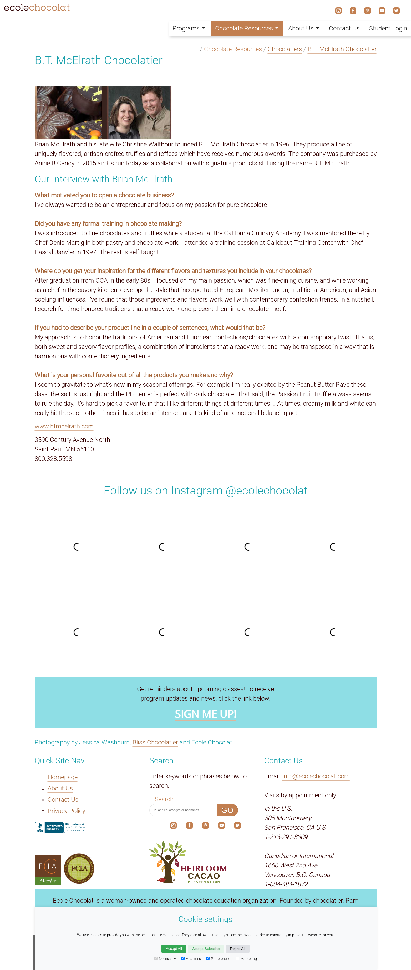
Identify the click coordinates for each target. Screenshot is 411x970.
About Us (303, 28)
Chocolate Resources (247, 28)
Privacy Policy (66, 811)
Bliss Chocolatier (155, 742)
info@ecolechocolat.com (316, 776)
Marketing (246, 959)
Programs (189, 28)
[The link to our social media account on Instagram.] (173, 826)
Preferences (218, 959)
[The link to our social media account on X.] (237, 826)
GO (227, 810)
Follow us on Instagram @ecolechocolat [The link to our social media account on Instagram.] (206, 490)
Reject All (237, 949)
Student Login (388, 28)
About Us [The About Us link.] (60, 788)
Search (164, 799)
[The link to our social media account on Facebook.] (189, 826)
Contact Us (344, 28)
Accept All (174, 949)
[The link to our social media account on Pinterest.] (205, 826)
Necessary (165, 959)
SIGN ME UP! (205, 714)
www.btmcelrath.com (64, 426)
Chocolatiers (285, 49)
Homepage (63, 777)
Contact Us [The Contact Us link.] (63, 799)
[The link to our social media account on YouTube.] (221, 826)
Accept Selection (206, 949)
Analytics (191, 959)
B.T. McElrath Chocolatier (342, 49)
